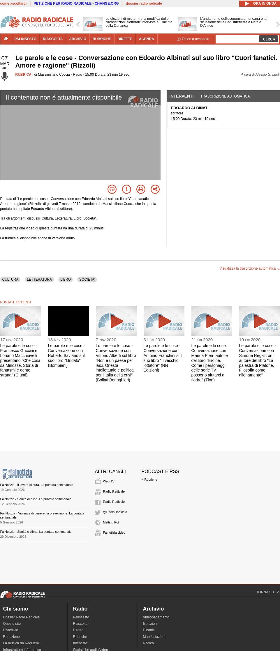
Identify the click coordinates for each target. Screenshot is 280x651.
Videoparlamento (156, 617)
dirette (124, 39)
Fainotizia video (114, 532)
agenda (146, 39)
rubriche (102, 39)
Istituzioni (150, 624)
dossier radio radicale (144, 3)
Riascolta (80, 624)
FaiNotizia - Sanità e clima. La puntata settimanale (36, 531)
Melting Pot (111, 522)
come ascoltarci (13, 3)
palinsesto (26, 39)
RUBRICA (23, 74)
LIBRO (65, 279)
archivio (77, 39)
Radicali (149, 643)
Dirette (78, 630)
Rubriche (151, 479)
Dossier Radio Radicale (21, 617)
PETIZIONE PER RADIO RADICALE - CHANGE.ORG (76, 3)
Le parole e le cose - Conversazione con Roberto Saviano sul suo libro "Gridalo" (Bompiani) (66, 355)
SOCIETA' (87, 279)
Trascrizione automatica (225, 96)
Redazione (11, 637)
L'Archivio (10, 630)
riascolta (53, 39)
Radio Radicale (114, 491)
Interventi (182, 96)
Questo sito (12, 624)
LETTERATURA (39, 279)
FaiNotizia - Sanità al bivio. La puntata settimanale (36, 499)
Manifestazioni (154, 637)
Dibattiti (149, 630)
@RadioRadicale (115, 512)
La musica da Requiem (21, 643)
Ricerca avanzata (195, 39)
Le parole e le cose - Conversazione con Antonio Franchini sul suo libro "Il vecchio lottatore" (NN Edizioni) (163, 357)
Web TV (109, 481)
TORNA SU (265, 592)
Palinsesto (81, 617)
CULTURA (10, 279)
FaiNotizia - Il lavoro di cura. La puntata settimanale (36, 485)
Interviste (80, 643)
